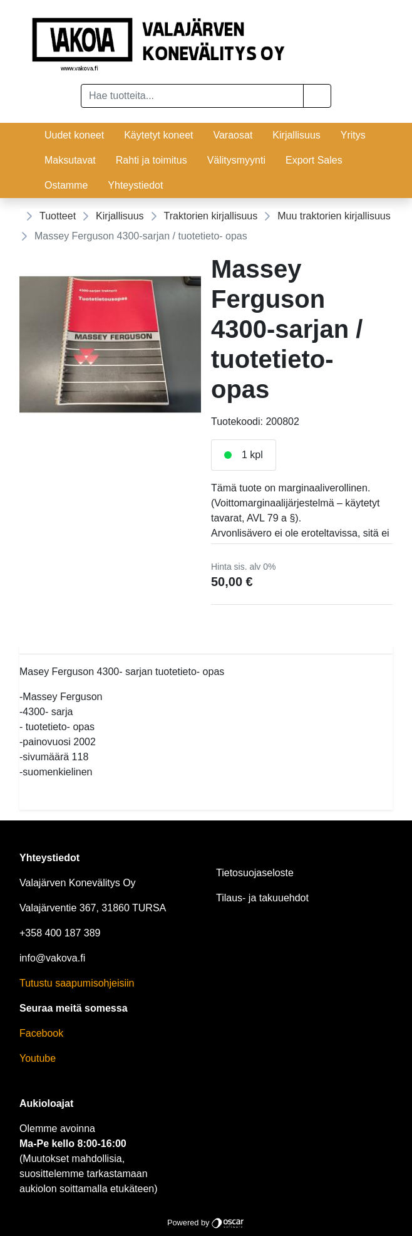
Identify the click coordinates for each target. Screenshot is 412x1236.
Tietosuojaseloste (255, 872)
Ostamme (66, 185)
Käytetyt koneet (158, 135)
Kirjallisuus (296, 135)
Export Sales (314, 160)
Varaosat (232, 135)
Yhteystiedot (135, 185)
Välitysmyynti (236, 160)
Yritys (353, 135)
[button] (317, 96)
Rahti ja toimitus (151, 160)
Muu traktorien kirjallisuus (334, 216)
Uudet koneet (74, 135)
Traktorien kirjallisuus (211, 216)
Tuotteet (57, 216)
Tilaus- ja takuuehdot (262, 898)
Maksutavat (70, 160)
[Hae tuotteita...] (192, 96)
